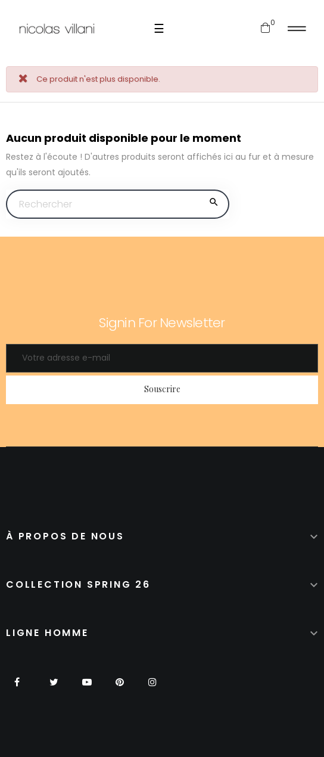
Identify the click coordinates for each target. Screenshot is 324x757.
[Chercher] (117, 204)
